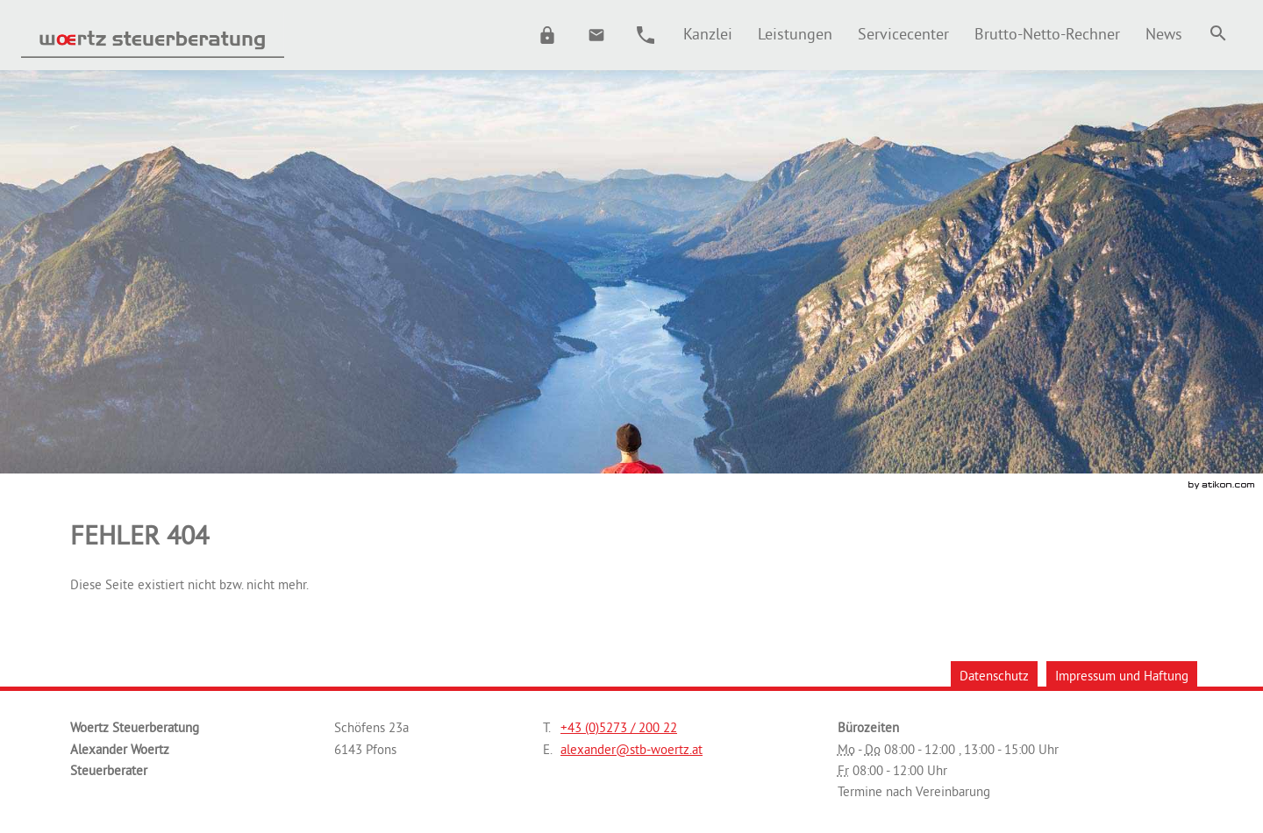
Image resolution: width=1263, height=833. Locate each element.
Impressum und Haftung (1121, 675)
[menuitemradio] (795, 33)
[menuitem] (707, 33)
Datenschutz (994, 675)
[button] (547, 35)
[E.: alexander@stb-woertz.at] (596, 35)
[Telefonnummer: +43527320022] (618, 727)
